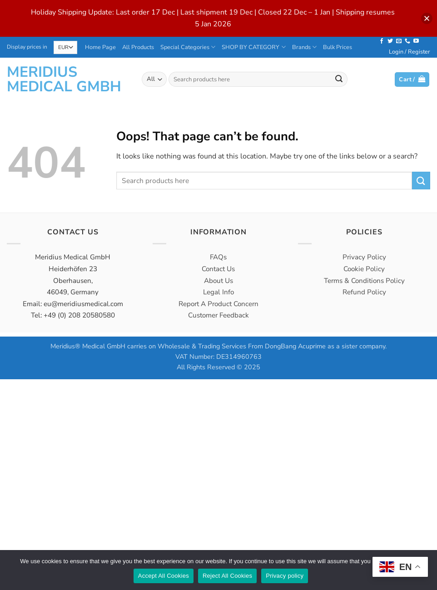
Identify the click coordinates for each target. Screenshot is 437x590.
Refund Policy (364, 292)
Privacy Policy (364, 257)
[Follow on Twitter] (390, 41)
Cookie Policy (364, 268)
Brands (304, 47)
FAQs (218, 257)
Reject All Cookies (227, 575)
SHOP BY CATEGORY (253, 47)
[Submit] (339, 79)
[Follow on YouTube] (416, 41)
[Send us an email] (399, 41)
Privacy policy (284, 575)
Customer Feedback (218, 315)
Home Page (100, 47)
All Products (138, 47)
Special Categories (187, 47)
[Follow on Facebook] (381, 41)
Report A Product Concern (218, 303)
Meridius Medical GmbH (64, 79)
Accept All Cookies (163, 575)
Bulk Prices (337, 47)
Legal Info (218, 292)
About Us (218, 280)
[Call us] (407, 41)
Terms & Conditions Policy (364, 280)
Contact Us (218, 268)
